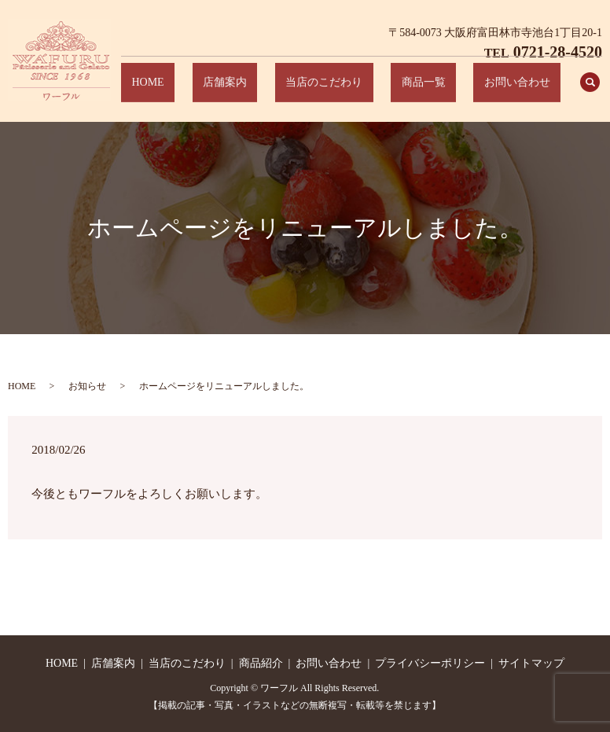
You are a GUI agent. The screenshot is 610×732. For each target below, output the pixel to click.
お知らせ (87, 386)
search (590, 90)
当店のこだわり (377, 91)
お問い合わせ (528, 91)
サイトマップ (531, 663)
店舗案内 (299, 91)
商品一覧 (455, 91)
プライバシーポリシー (430, 663)
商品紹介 (261, 663)
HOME (243, 91)
